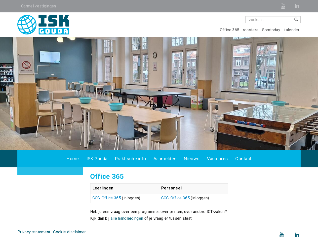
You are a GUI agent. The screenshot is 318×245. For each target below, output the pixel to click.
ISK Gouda (97, 158)
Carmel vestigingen (38, 6)
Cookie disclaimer (69, 232)
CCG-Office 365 (106, 198)
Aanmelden (165, 158)
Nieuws (191, 158)
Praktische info (130, 158)
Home (73, 158)
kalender (291, 30)
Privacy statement (33, 232)
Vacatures (217, 158)
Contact (243, 158)
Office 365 (230, 30)
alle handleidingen (127, 218)
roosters (251, 30)
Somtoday (271, 30)
